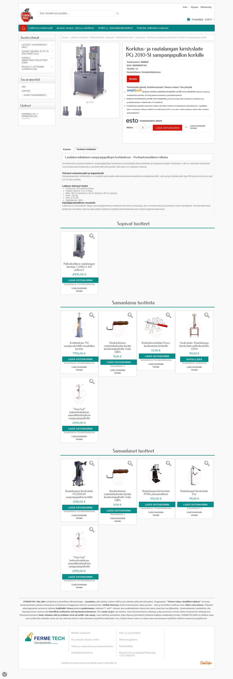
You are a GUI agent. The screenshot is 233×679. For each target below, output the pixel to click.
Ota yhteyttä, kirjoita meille (85, 639)
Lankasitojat (140, 37)
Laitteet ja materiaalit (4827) (34, 46)
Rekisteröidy (206, 7)
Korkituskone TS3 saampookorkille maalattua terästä (79, 345)
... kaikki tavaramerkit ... (35, 95)
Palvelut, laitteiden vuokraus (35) (33, 68)
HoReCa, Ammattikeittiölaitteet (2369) (35, 60)
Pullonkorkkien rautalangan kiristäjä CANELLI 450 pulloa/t (79, 266)
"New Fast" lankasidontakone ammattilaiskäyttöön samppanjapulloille (79, 414)
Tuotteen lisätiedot (86, 149)
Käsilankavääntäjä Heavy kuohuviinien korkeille (156, 344)
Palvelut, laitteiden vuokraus (152, 28)
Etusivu (65, 37)
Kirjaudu (194, 7)
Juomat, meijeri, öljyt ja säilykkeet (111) (35, 52)
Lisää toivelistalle (197, 126)
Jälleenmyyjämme (128, 639)
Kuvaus (67, 149)
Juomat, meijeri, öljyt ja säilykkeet (75, 28)
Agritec (26, 91)
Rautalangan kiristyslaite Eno (194, 492)
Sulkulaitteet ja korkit (124, 37)
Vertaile (193, 128)
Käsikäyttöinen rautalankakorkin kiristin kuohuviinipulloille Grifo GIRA (117, 347)
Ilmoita (133, 79)
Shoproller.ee (206, 662)
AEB (24, 87)
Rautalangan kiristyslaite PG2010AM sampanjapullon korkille (79, 494)
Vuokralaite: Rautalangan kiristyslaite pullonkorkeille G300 (194, 345)
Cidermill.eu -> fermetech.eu (37, 116)
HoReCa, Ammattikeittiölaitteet (115, 28)
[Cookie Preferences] (5, 674)
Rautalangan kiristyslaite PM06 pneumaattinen (156, 492)
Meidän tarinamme (80, 632)
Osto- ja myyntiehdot (130, 632)
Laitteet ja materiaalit (41, 28)
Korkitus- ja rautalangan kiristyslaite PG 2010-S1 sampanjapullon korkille (177, 37)
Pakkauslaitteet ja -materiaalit (102, 37)
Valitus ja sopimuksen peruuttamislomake (92, 646)
